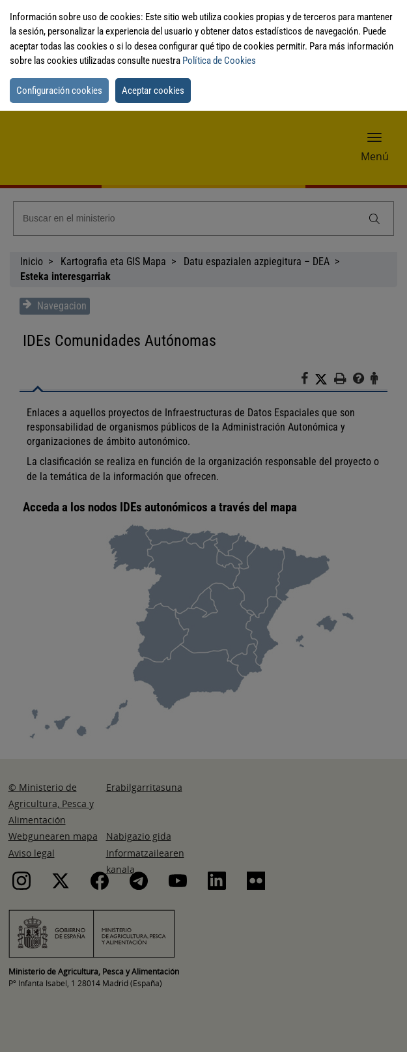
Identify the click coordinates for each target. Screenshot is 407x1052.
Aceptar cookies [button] (153, 90)
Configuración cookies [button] (59, 90)
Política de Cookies (219, 60)
